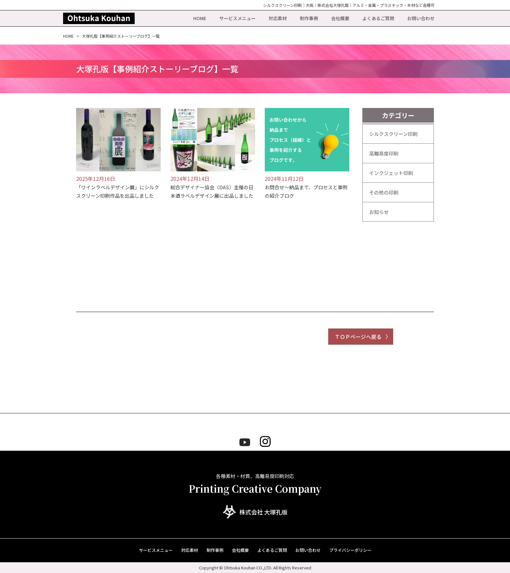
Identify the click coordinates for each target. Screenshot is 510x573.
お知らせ (379, 211)
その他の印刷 (383, 192)
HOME (199, 18)
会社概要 (340, 18)
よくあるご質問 (378, 18)
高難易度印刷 (383, 153)
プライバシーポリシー (350, 550)
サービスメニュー (237, 18)
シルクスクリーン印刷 (393, 133)
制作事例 (309, 18)
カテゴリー (398, 115)
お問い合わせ (421, 18)
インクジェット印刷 (391, 172)
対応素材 (278, 18)
